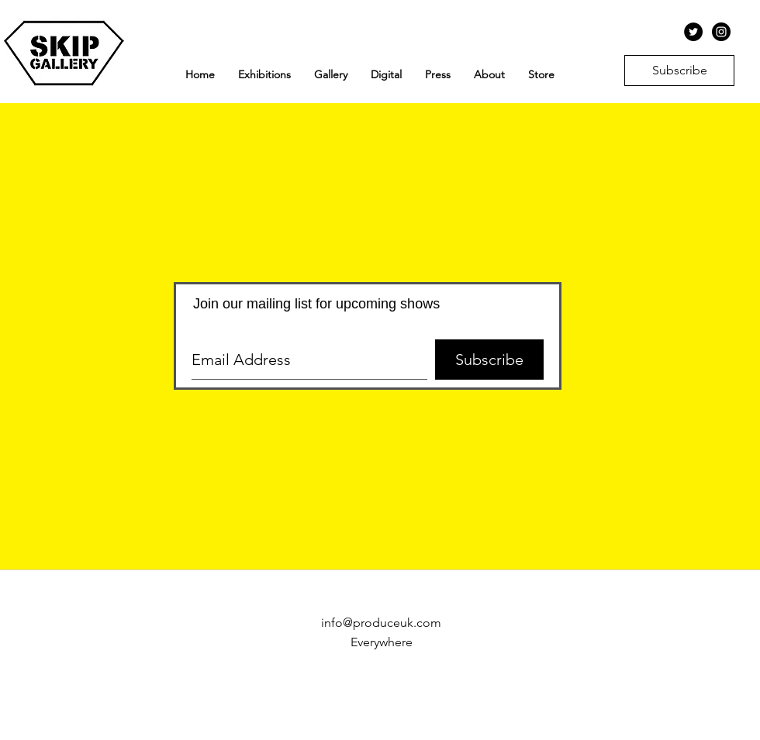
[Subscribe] (679, 70)
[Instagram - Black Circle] (721, 31)
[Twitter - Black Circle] (693, 31)
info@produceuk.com (381, 622)
